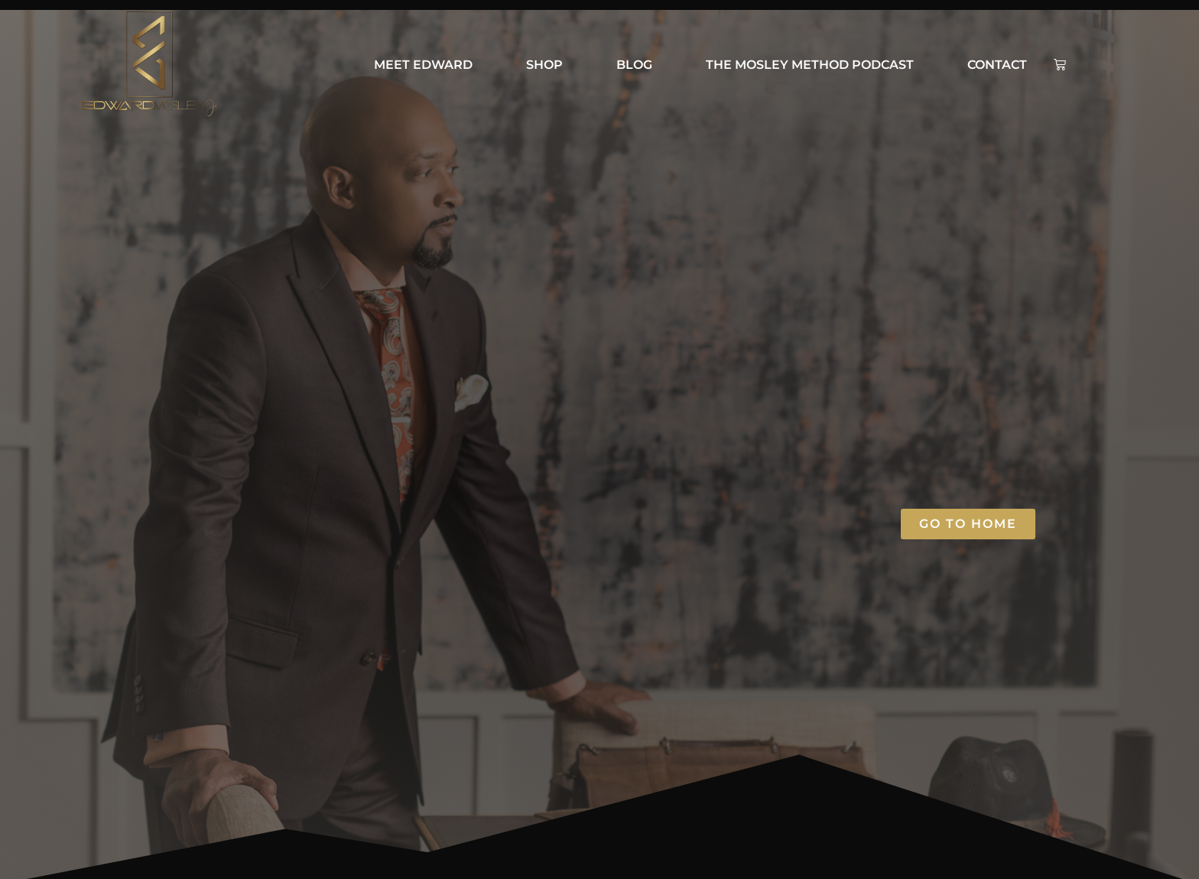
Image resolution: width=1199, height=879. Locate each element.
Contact (997, 64)
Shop (544, 64)
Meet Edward (423, 64)
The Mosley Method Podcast (810, 64)
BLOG (634, 64)
